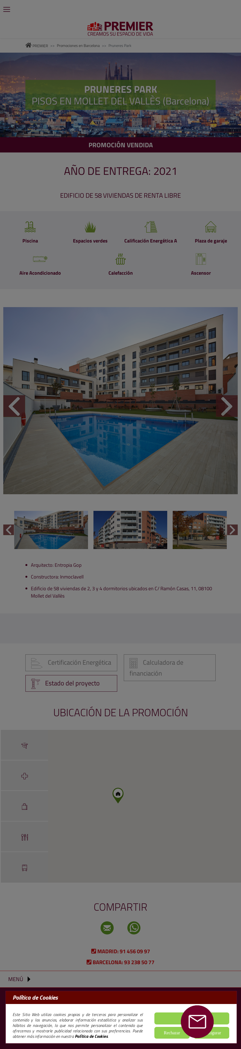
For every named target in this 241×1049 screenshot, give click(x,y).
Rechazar (172, 1032)
